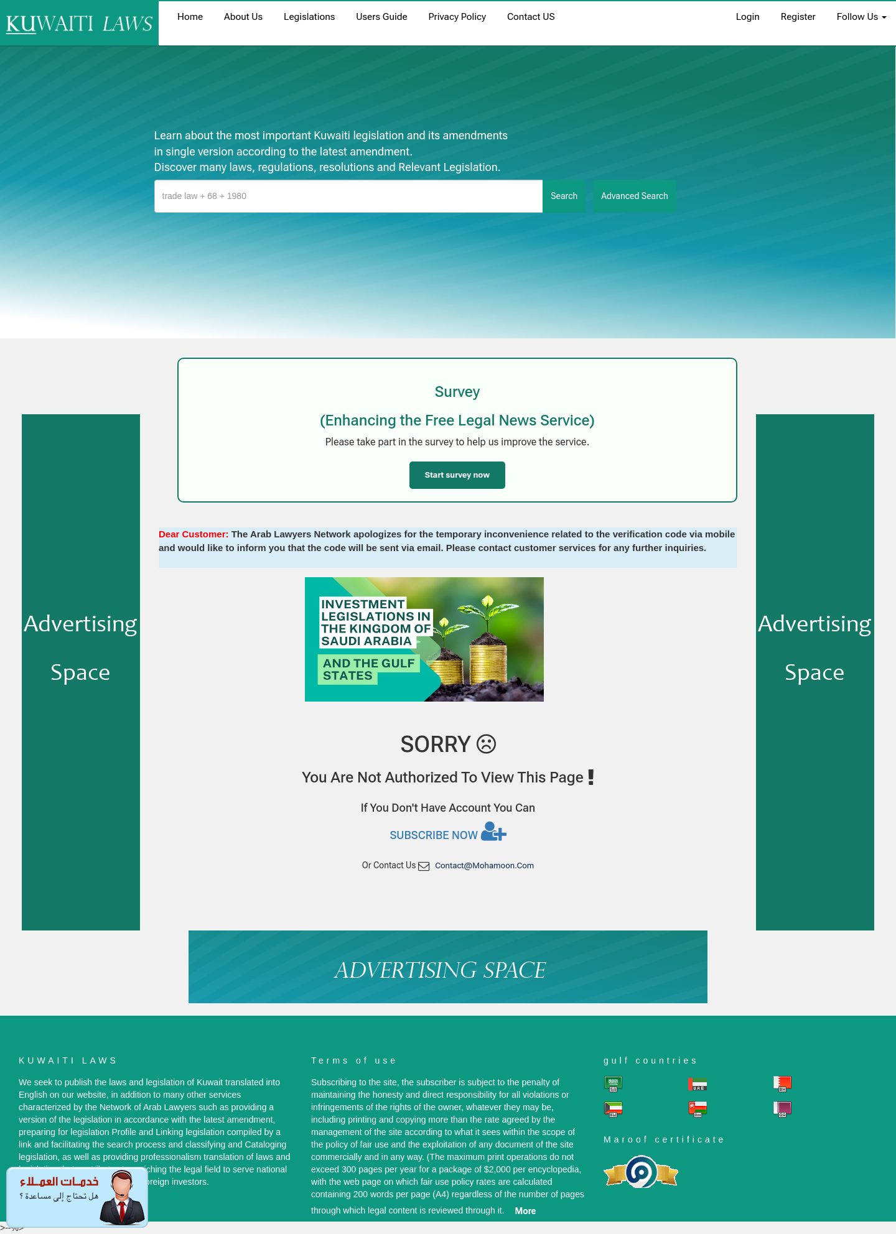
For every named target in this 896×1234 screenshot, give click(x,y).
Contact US (531, 16)
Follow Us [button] (862, 16)
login (748, 16)
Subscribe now (448, 831)
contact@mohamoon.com (484, 865)
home (190, 16)
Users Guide (381, 16)
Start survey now (457, 475)
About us (243, 16)
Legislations (309, 16)
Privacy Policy (457, 16)
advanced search (634, 196)
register (798, 16)
